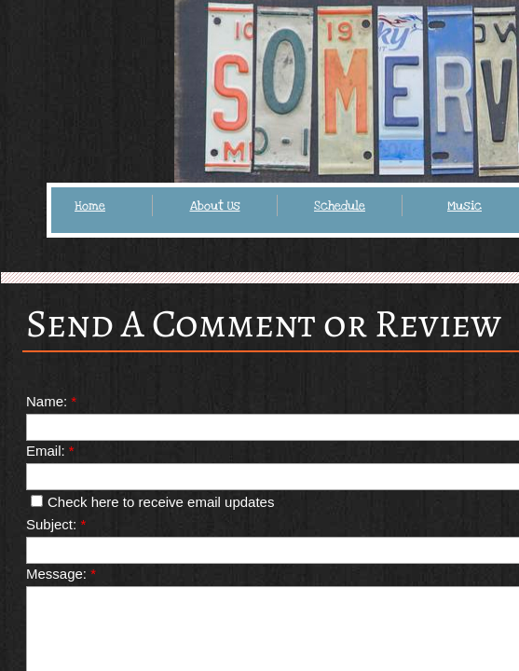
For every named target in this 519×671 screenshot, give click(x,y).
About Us (215, 206)
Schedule (339, 206)
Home (90, 206)
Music (464, 206)
